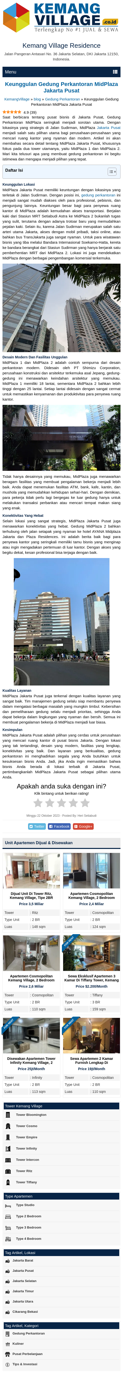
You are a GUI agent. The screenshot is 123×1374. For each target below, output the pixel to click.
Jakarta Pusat (108, 127)
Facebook (59, 826)
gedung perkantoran (98, 195)
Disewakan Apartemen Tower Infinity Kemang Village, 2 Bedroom (31, 1063)
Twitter (36, 826)
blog (37, 99)
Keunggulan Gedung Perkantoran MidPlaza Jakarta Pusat (61, 87)
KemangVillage (17, 99)
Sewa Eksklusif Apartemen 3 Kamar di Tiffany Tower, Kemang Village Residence (91, 980)
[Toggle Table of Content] (109, 171)
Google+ (83, 826)
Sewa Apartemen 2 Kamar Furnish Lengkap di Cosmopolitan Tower (91, 1063)
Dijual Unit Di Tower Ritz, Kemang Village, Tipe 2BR (31, 896)
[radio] (38, 803)
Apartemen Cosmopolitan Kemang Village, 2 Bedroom (91, 896)
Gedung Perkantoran (62, 99)
